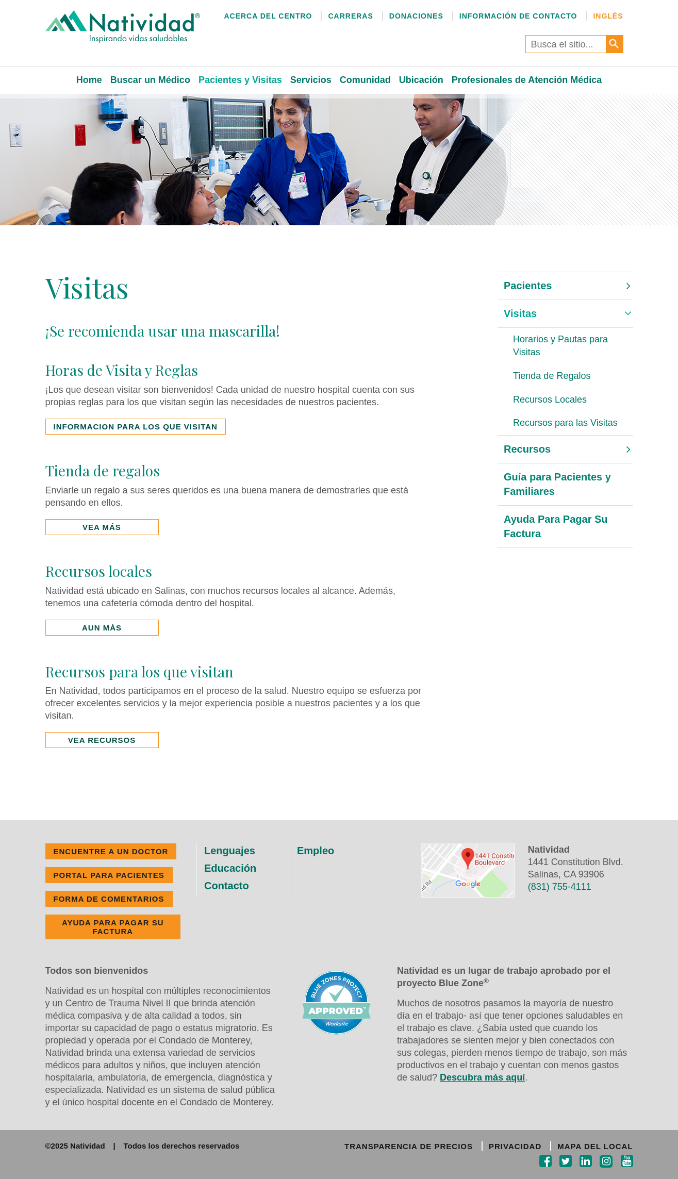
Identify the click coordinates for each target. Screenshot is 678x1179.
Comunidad (365, 80)
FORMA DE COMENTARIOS (109, 898)
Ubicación (421, 80)
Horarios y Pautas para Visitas (560, 346)
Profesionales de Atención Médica (527, 80)
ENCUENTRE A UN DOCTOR (111, 851)
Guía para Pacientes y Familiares (557, 484)
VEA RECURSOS (102, 740)
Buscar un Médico (150, 80)
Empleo (315, 850)
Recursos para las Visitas (565, 423)
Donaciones (416, 16)
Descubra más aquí (482, 1077)
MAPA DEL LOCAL (595, 1146)
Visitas (520, 313)
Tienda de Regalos (551, 376)
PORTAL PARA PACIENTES (109, 875)
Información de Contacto (518, 16)
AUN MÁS (102, 627)
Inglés (608, 16)
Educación (230, 868)
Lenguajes (229, 850)
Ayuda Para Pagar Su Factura (556, 526)
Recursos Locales (550, 399)
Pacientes (528, 285)
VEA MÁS (101, 527)
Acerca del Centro (268, 16)
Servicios (311, 80)
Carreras (350, 16)
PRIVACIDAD (515, 1146)
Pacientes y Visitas (240, 80)
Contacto (226, 885)
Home (89, 80)
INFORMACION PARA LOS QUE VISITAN (136, 426)
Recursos (527, 449)
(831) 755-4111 (559, 887)
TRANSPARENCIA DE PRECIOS (408, 1146)
